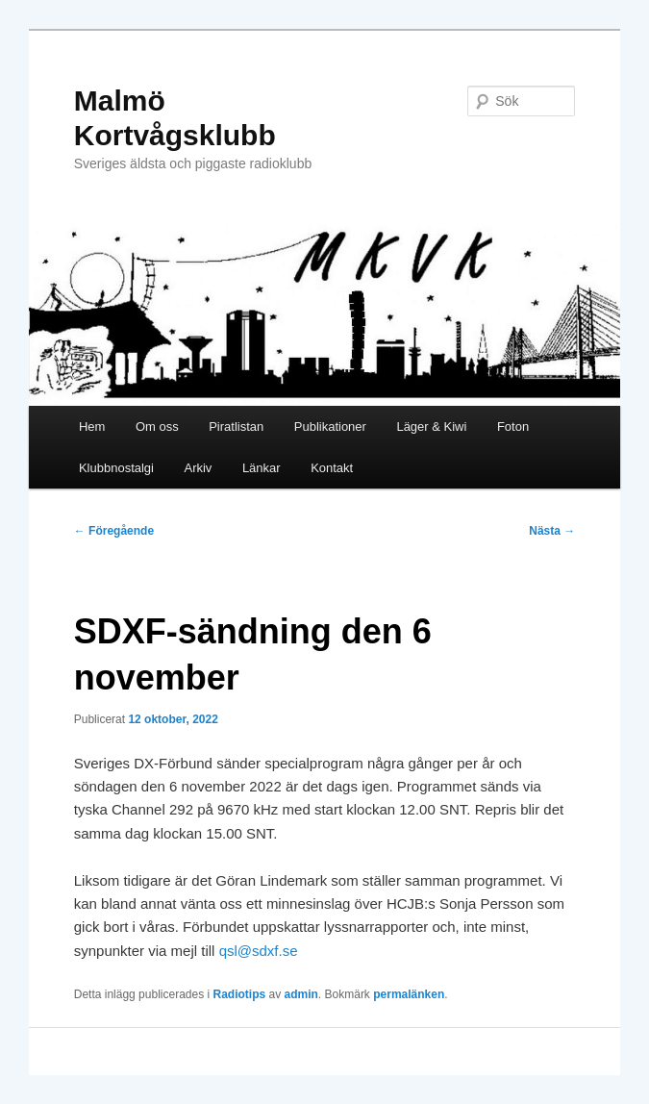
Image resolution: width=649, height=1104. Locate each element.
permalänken (408, 994)
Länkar (261, 468)
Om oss (157, 426)
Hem (92, 426)
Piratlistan (236, 426)
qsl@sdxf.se (258, 950)
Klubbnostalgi (116, 468)
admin (301, 994)
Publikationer (330, 426)
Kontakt (332, 468)
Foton (513, 426)
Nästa (552, 531)
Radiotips (239, 994)
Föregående (114, 531)
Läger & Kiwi (431, 426)
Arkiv (198, 468)
